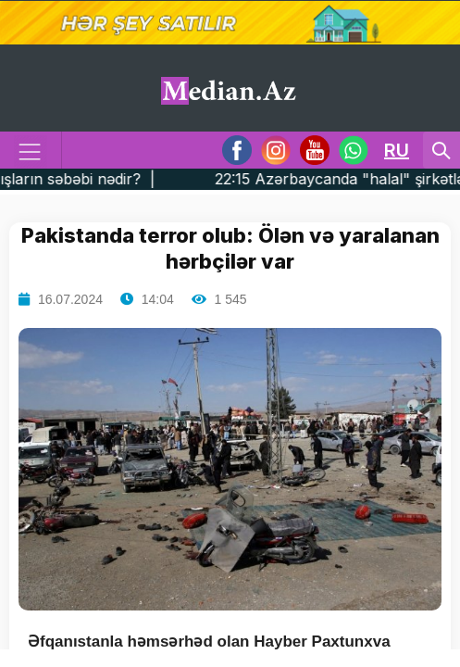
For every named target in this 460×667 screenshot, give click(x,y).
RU (396, 150)
